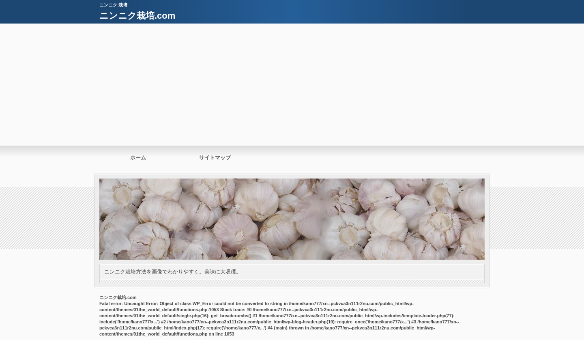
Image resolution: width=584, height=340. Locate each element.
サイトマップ (215, 158)
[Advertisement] (292, 84)
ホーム (138, 158)
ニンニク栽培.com (137, 16)
